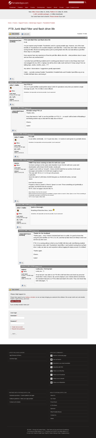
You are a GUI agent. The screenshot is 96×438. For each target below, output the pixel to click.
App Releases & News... (16, 355)
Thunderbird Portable (49, 23)
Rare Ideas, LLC (39, 431)
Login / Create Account (72, 7)
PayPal (47, 433)
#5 (86, 160)
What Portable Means (56, 412)
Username (13, 315)
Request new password (18, 329)
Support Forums (23, 23)
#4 (86, 133)
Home (9, 23)
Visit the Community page (58, 356)
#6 (86, 204)
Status (52, 418)
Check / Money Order (55, 433)
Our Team (53, 398)
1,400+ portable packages (41, 14)
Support (49, 7)
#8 (86, 266)
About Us (52, 395)
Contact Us (53, 415)
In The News (53, 405)
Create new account (17, 327)
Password (13, 321)
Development (41, 7)
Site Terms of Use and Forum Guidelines (58, 429)
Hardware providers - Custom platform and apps (22, 395)
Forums (32, 7)
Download (12, 7)
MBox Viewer (36, 12)
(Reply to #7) (38, 266)
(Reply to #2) (28, 108)
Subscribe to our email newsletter (60, 363)
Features (20, 7)
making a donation (30, 297)
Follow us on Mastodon (57, 382)
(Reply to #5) (32, 204)
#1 (86, 37)
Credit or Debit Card (39, 433)
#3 (86, 107)
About (55, 7)
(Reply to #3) (31, 134)
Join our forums (55, 360)
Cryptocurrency (65, 433)
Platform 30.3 (54, 12)
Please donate (54, 16)
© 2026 (29, 429)
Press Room (53, 402)
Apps (26, 7)
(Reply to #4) (30, 160)
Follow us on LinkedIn (57, 379)
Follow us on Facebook (57, 375)
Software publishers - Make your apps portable (21, 398)
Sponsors (52, 408)
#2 (86, 82)
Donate (61, 7)
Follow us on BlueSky (57, 371)
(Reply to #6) (35, 231)
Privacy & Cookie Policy (39, 429)
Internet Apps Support (35, 23)
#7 (86, 230)
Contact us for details (15, 402)
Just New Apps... (14, 358)
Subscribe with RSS (56, 367)
